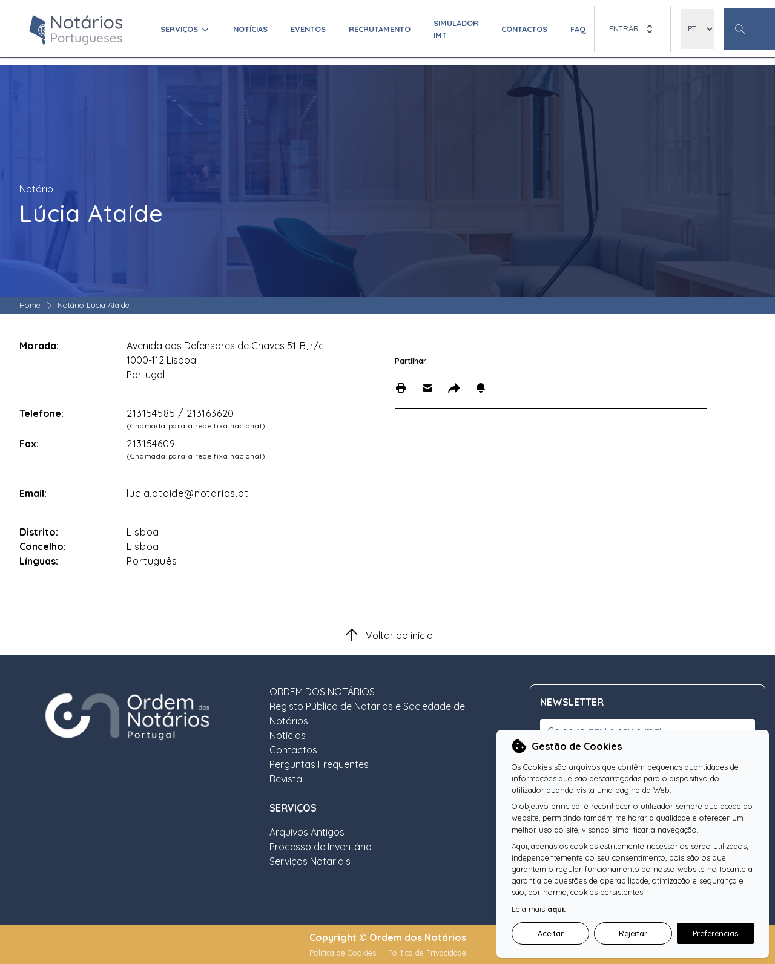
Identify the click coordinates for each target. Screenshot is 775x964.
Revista (285, 779)
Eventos (308, 29)
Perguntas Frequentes (319, 764)
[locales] (697, 29)
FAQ (578, 29)
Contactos (524, 29)
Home (30, 305)
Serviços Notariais (310, 861)
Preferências (715, 933)
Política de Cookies (343, 952)
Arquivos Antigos (307, 832)
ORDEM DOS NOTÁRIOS (322, 692)
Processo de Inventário (320, 847)
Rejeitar (633, 933)
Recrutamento (380, 29)
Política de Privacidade (427, 952)
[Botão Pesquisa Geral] (749, 29)
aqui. (556, 909)
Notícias (250, 29)
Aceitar (551, 933)
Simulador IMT (456, 28)
